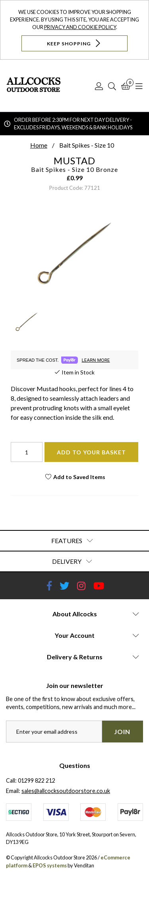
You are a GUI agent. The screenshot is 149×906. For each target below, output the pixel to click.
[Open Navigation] (139, 86)
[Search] (112, 86)
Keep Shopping (74, 43)
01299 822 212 (36, 780)
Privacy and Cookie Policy (80, 27)
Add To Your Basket (91, 452)
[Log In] (99, 86)
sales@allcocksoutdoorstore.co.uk (65, 790)
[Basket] (125, 86)
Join (122, 731)
